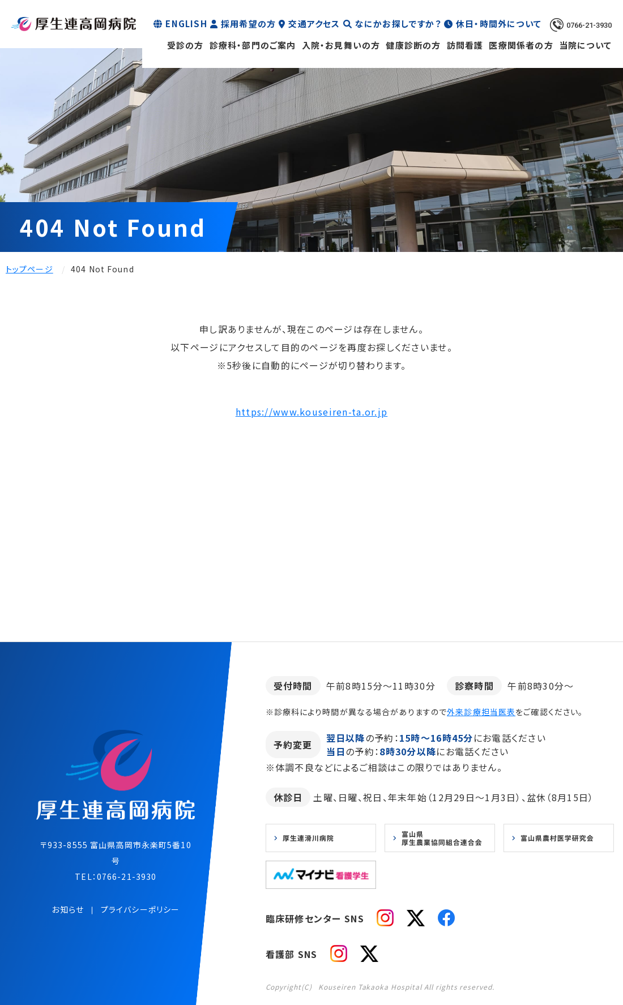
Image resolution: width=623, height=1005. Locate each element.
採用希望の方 (248, 23)
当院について (585, 45)
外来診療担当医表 (481, 711)
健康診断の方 (413, 45)
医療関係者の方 (521, 45)
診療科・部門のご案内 (253, 45)
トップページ (29, 269)
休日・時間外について (498, 23)
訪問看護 (465, 45)
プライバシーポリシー (140, 909)
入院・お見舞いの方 (341, 45)
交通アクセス (314, 23)
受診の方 (185, 45)
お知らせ (67, 909)
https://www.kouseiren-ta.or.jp (311, 411)
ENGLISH (186, 23)
